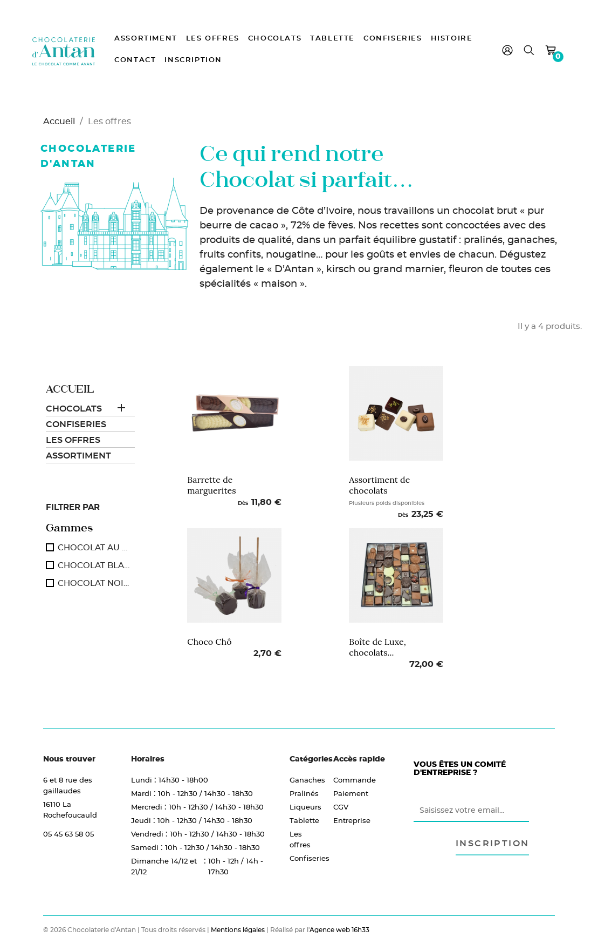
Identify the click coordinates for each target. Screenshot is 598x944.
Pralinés (304, 793)
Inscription (193, 60)
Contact (135, 60)
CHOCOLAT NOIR (94, 583)
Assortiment (145, 38)
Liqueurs (304, 807)
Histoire (452, 38)
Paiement (350, 793)
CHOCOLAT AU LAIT (94, 547)
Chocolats (274, 38)
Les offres (212, 38)
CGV (340, 807)
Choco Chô (209, 641)
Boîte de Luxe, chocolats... (377, 647)
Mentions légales (238, 930)
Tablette (332, 38)
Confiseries (392, 38)
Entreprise (351, 820)
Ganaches (304, 780)
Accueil (70, 389)
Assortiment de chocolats (379, 485)
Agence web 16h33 (339, 930)
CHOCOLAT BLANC (94, 565)
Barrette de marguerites (211, 485)
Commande (354, 780)
